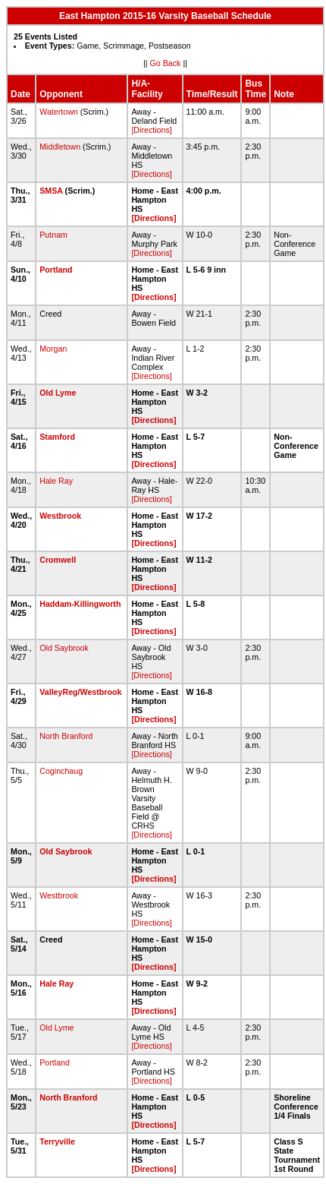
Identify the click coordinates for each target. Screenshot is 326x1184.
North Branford (65, 735)
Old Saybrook (64, 647)
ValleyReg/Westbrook (80, 691)
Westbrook (60, 515)
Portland (55, 269)
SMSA (50, 190)
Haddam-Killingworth (80, 603)
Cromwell (57, 559)
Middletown (59, 146)
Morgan (53, 348)
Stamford (57, 436)
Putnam (53, 234)
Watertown (58, 111)
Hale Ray (56, 480)
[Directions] (151, 129)
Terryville (57, 1141)
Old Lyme (57, 392)
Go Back (165, 63)
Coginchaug (61, 770)
